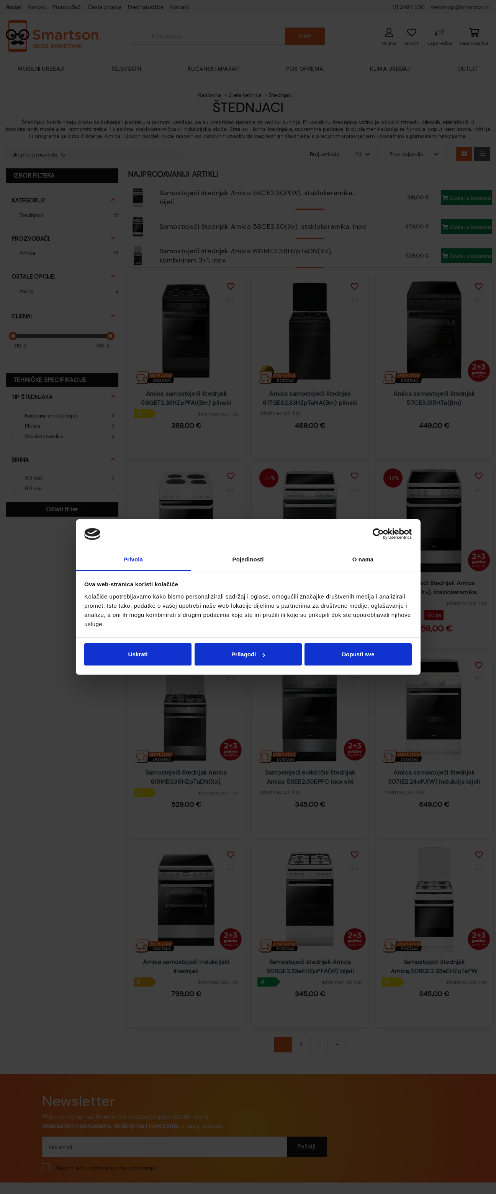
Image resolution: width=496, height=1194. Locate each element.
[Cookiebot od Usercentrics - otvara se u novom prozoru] (378, 534)
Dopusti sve (358, 654)
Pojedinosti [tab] (248, 559)
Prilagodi (248, 654)
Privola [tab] (133, 559)
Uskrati (138, 654)
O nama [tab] (363, 559)
